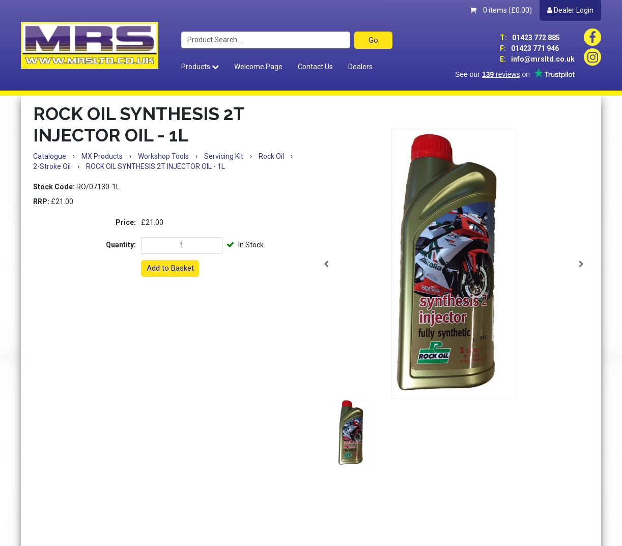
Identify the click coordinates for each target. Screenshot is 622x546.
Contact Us (315, 67)
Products (200, 67)
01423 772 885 (530, 38)
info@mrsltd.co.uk (537, 59)
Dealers (360, 67)
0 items (501, 10)
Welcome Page (258, 67)
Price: (126, 222)
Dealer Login (570, 10)
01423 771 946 (529, 48)
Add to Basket (170, 268)
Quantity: (121, 245)
